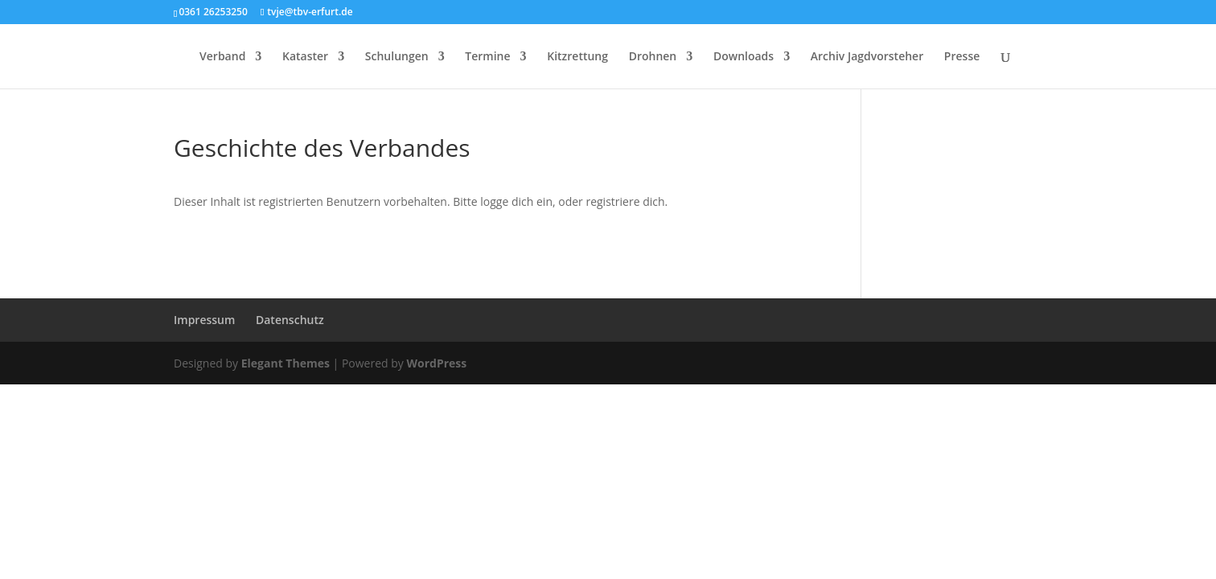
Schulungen (397, 57)
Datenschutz (290, 319)
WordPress (436, 363)
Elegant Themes (285, 363)
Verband (222, 57)
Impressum (204, 319)
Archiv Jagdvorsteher (867, 57)
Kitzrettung (577, 57)
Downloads (743, 57)
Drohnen (653, 57)
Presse (962, 57)
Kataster (305, 57)
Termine (487, 57)
